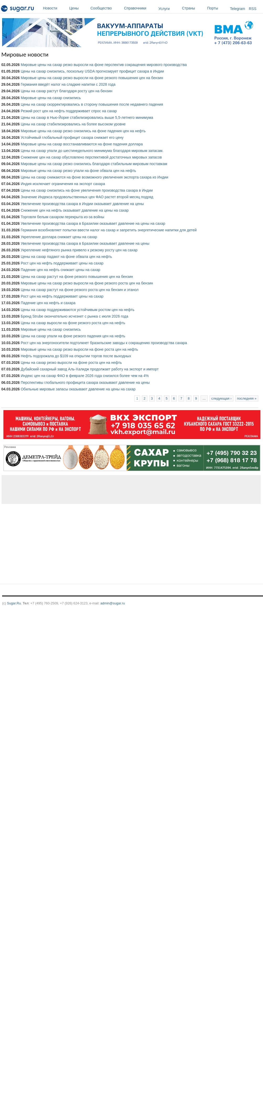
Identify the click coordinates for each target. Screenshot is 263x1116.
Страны (193, 8)
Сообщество (105, 8)
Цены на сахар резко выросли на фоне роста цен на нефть (71, 362)
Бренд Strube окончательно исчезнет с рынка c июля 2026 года (74, 316)
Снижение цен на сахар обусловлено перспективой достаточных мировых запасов (91, 157)
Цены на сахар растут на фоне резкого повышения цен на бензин (77, 276)
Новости (55, 8)
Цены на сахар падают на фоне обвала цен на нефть (66, 256)
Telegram (237, 9)
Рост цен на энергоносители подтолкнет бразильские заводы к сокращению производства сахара (104, 343)
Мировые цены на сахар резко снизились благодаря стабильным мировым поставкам (94, 164)
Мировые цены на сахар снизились (51, 98)
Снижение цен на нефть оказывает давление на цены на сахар (75, 210)
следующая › (221, 398)
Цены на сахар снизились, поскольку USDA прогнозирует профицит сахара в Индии (92, 71)
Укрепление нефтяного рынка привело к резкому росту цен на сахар (79, 250)
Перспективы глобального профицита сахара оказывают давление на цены (85, 382)
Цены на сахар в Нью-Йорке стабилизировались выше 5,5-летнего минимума (87, 117)
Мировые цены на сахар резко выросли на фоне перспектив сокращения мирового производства (104, 65)
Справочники (140, 8)
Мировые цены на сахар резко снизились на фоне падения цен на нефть (83, 131)
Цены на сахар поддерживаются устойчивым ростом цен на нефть (78, 310)
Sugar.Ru (14, 603)
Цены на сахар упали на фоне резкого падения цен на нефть (73, 336)
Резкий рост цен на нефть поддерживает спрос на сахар (69, 111)
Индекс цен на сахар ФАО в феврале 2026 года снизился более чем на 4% (85, 376)
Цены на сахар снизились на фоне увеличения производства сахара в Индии (87, 190)
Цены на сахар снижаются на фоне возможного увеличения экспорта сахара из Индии (94, 177)
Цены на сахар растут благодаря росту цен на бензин (66, 91)
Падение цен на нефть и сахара (48, 303)
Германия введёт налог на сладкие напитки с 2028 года (68, 84)
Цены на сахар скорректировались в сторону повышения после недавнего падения (92, 104)
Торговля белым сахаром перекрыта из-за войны (62, 217)
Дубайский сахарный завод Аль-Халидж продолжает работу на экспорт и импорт (90, 369)
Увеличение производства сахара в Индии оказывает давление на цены (82, 204)
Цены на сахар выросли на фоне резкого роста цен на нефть (73, 323)
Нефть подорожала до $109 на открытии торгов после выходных (76, 356)
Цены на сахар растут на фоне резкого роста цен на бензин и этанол (80, 290)
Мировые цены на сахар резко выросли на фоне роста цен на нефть (79, 349)
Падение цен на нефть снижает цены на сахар (60, 270)
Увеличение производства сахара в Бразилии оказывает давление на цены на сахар (93, 223)
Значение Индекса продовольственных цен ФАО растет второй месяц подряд (87, 197)
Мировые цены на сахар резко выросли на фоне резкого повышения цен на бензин (92, 78)
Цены (78, 8)
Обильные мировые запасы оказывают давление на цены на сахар (78, 389)
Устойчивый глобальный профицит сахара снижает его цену (72, 137)
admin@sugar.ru (112, 603)
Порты (217, 8)
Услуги (164, 9)
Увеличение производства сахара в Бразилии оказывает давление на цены (85, 243)
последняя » (246, 398)
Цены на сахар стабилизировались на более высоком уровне (73, 124)
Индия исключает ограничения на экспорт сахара (63, 184)
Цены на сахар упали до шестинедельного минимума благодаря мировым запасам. (92, 151)
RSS (252, 9)
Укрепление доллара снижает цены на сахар (59, 237)
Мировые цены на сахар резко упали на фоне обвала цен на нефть (78, 171)
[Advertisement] (83, 489)
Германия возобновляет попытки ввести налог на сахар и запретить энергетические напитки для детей (109, 230)
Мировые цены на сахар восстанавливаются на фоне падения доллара (82, 144)
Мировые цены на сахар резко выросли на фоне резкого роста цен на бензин (87, 283)
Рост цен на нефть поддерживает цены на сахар (62, 263)
